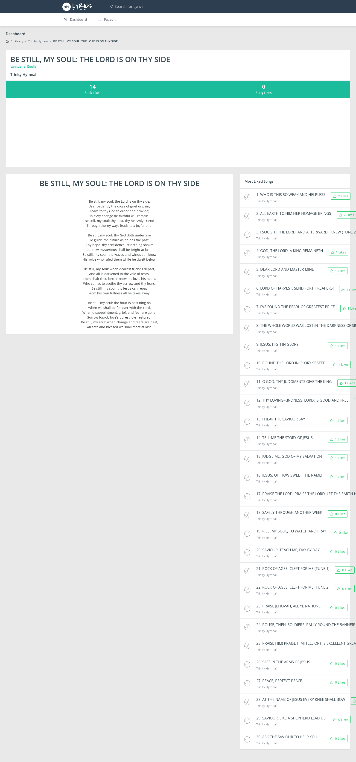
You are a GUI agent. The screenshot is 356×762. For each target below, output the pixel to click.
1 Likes (338, 252)
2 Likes (340, 196)
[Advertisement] (178, 132)
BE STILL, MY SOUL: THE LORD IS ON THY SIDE (85, 41)
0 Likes (337, 514)
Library (18, 41)
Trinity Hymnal (38, 41)
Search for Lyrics (126, 6)
